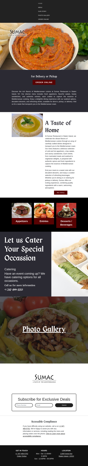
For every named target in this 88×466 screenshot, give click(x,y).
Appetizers (22, 221)
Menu (40, 7)
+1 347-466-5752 (13, 289)
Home (40, 3)
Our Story (42, 11)
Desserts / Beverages (66, 223)
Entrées (44, 221)
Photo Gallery (44, 15)
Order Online (43, 19)
